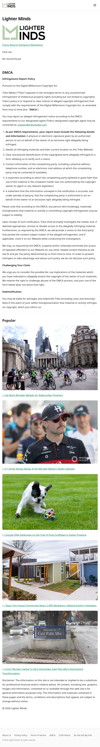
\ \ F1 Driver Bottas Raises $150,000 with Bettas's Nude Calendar (50, 435)
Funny (5, 45)
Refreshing (36, 45)
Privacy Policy (20, 735)
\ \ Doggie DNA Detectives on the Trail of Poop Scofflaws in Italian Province (50, 505)
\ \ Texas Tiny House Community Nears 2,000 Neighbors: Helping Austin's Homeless (50, 573)
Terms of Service (38, 735)
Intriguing (24, 45)
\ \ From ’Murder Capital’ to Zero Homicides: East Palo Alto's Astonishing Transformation (50, 643)
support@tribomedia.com (32, 124)
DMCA (52, 735)
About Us (6, 735)
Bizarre (14, 45)
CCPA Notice (64, 735)
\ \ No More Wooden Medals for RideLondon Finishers (50, 361)
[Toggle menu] (95, 5)
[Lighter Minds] (8, 5)
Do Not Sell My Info (83, 735)
